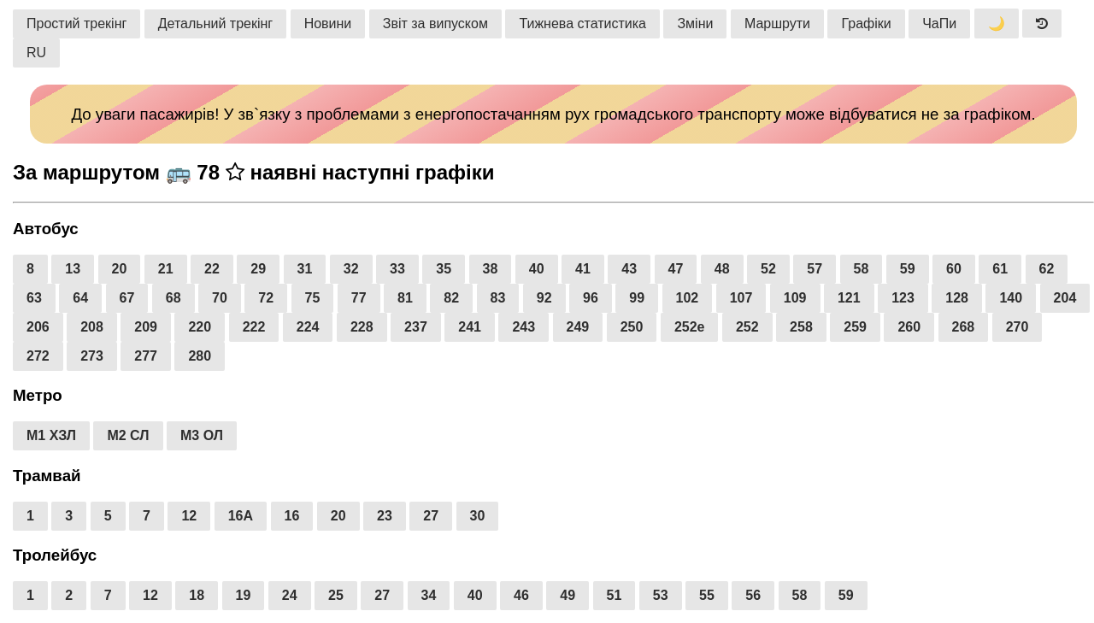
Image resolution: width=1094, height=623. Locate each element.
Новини (328, 23)
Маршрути (777, 23)
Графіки (866, 23)
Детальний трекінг (215, 23)
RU (36, 52)
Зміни (695, 23)
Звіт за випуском (435, 23)
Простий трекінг (76, 23)
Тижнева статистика (582, 23)
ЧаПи (939, 23)
